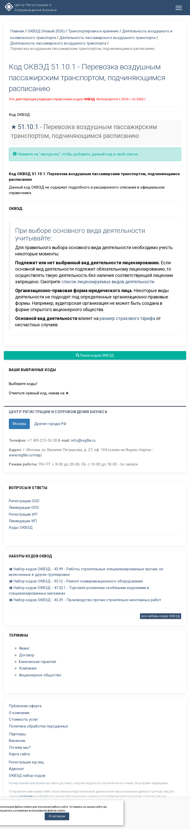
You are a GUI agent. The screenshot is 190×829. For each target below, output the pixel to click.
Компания (27, 668)
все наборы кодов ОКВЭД (160, 616)
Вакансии (17, 740)
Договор (26, 655)
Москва (19, 423)
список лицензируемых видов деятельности (107, 281)
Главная (17, 31)
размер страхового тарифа (127, 318)
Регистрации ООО (24, 501)
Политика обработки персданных (38, 726)
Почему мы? (20, 747)
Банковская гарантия (37, 661)
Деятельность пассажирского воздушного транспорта (107, 37)
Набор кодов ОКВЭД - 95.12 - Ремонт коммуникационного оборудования (76, 581)
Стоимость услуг (23, 719)
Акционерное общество (40, 675)
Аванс (24, 648)
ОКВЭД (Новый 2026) (46, 31)
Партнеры (17, 734)
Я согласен (57, 816)
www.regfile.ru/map (25, 455)
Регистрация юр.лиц (26, 762)
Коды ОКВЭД (21, 527)
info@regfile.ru (83, 440)
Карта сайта (19, 754)
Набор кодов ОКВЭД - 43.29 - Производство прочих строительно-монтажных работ (85, 600)
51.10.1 (28, 127)
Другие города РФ (50, 423)
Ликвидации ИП (23, 521)
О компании (19, 713)
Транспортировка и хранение (93, 31)
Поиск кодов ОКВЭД (95, 355)
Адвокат (16, 768)
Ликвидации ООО (24, 507)
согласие (25, 796)
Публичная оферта (25, 706)
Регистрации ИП (23, 514)
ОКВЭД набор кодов (27, 775)
